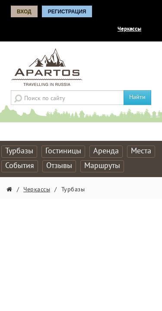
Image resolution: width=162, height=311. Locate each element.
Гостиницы (63, 151)
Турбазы (19, 151)
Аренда (106, 151)
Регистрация (67, 12)
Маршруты (102, 166)
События (19, 166)
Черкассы (129, 29)
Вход (24, 12)
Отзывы (59, 166)
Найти (137, 97)
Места (141, 151)
